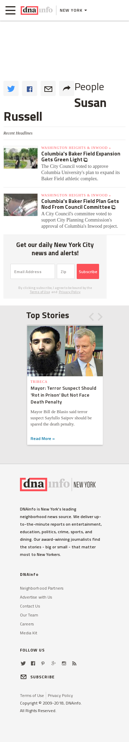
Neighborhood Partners (42, 588)
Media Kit (28, 633)
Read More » (43, 438)
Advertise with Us (36, 597)
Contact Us (30, 606)
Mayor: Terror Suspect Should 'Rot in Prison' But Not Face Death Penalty (63, 394)
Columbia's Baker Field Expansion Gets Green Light (80, 156)
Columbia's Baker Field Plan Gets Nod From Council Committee (80, 204)
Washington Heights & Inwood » (76, 148)
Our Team (29, 615)
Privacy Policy (69, 291)
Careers (27, 624)
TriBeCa (39, 382)
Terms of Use (40, 291)
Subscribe (88, 271)
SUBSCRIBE (37, 677)
